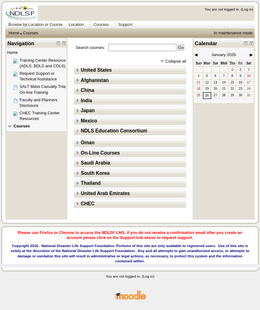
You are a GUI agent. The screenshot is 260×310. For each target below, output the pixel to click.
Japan (88, 110)
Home (13, 33)
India (86, 100)
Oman (87, 142)
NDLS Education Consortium (114, 130)
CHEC (87, 203)
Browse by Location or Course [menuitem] (35, 24)
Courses (30, 33)
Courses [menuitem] (101, 24)
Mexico (89, 120)
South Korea (95, 173)
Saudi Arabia (95, 162)
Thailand (91, 183)
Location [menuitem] (76, 24)
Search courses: (91, 47)
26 (207, 95)
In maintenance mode (233, 33)
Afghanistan (95, 80)
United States (96, 70)
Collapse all (175, 61)
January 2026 (224, 54)
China (87, 90)
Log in (247, 9)
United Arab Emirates (105, 193)
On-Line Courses (100, 152)
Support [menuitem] (125, 24)
